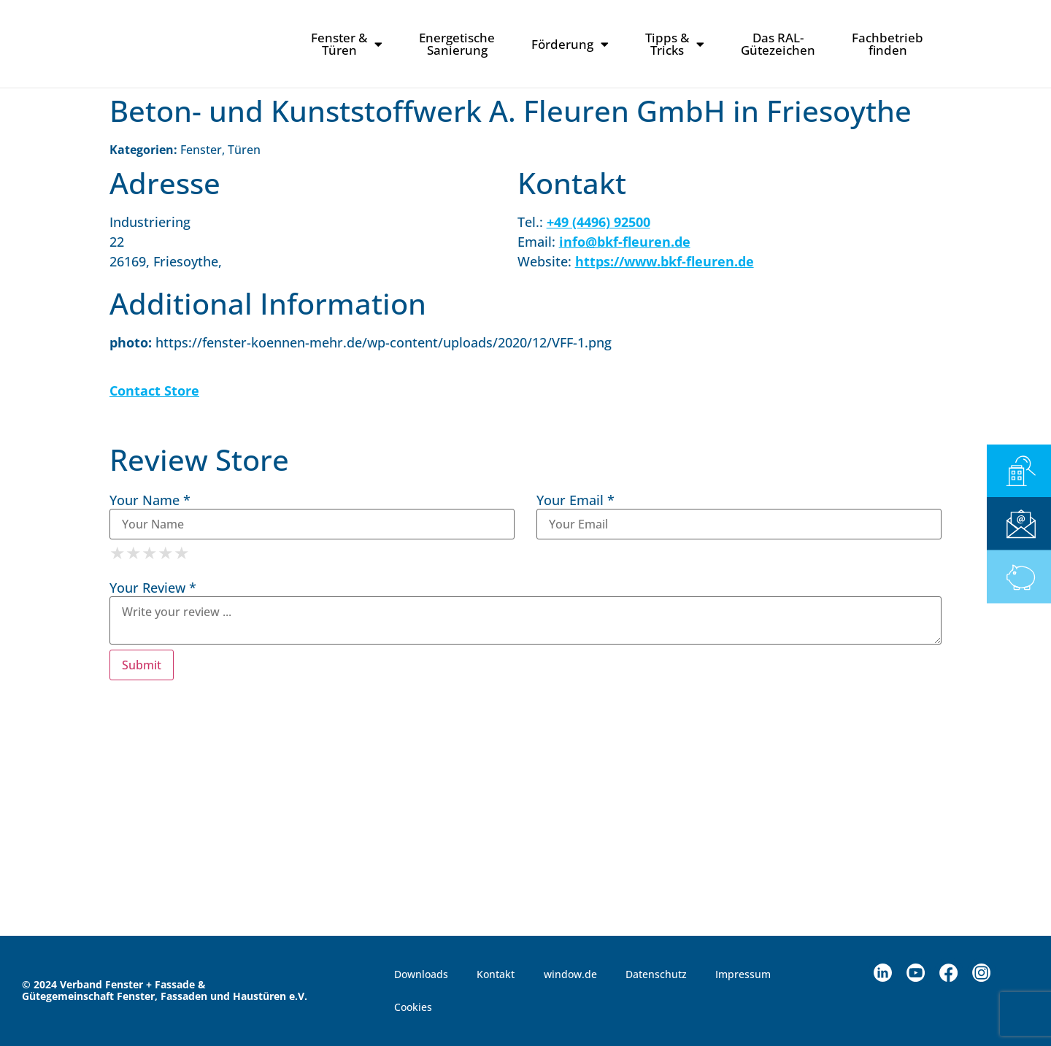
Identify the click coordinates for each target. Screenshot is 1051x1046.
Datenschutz (657, 974)
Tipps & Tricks (674, 43)
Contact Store (154, 390)
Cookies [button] (413, 1008)
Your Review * (152, 587)
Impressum (745, 974)
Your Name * (149, 500)
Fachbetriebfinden (887, 43)
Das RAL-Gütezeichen (778, 43)
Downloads (421, 974)
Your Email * (575, 500)
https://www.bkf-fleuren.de (664, 261)
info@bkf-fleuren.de (624, 241)
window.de (571, 974)
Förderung (570, 44)
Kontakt (496, 974)
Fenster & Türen (346, 43)
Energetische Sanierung (457, 43)
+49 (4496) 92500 (598, 222)
